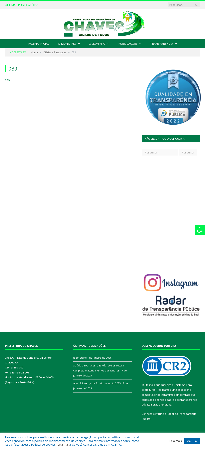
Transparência (161, 43)
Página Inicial (38, 43)
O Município (67, 43)
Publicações (127, 43)
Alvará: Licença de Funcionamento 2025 (97, 383)
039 (7, 80)
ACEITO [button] (192, 441)
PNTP (158, 414)
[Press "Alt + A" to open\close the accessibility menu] (200, 230)
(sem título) (79, 357)
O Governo (97, 43)
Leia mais (63, 444)
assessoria (184, 389)
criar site (166, 385)
